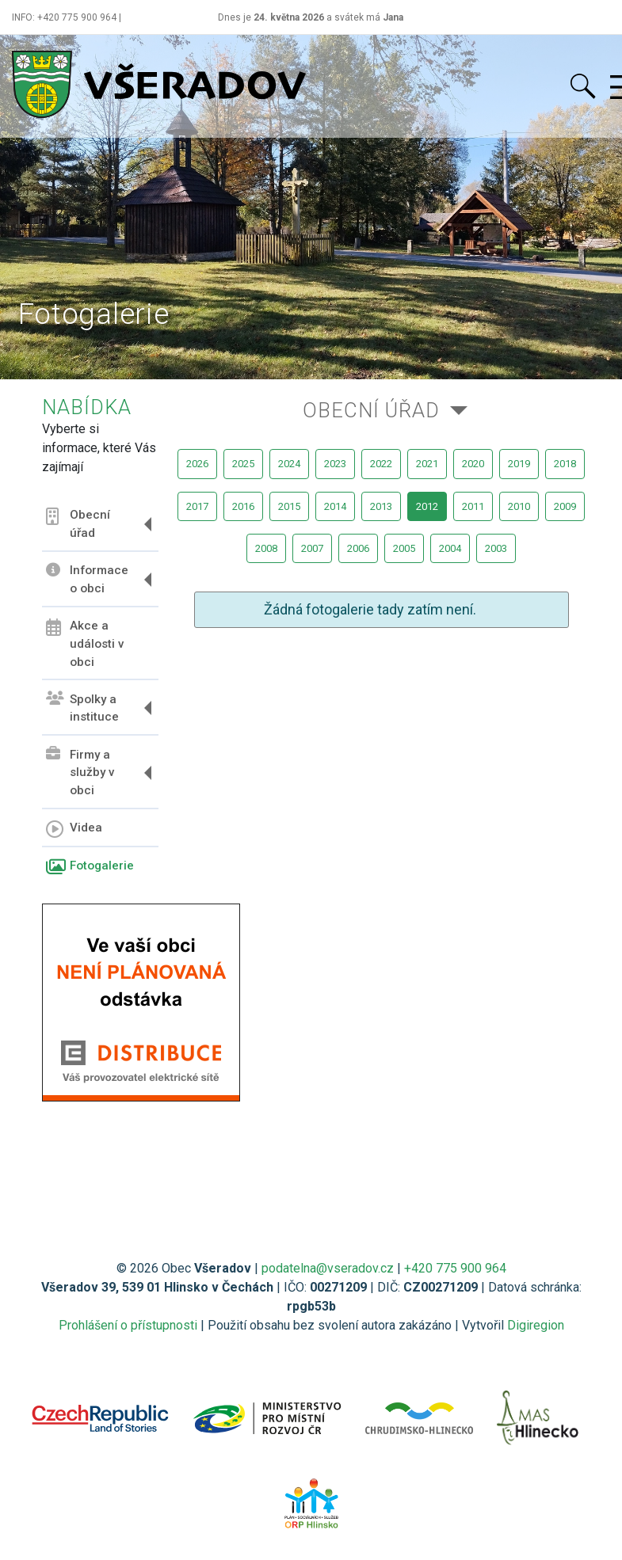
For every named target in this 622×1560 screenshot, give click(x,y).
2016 (243, 506)
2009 (565, 506)
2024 (289, 464)
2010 (519, 506)
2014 (335, 506)
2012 (427, 506)
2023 (335, 464)
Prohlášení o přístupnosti (128, 1325)
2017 (197, 506)
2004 (450, 548)
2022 (381, 464)
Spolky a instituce (82, 707)
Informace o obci (87, 579)
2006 (358, 548)
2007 (312, 548)
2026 (197, 464)
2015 (289, 506)
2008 (266, 548)
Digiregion (535, 1325)
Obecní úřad (78, 524)
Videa (74, 829)
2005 (404, 548)
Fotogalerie (90, 867)
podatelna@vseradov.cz (327, 1268)
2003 (496, 548)
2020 (473, 464)
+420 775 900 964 (455, 1268)
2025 (243, 464)
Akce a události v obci (85, 643)
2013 (381, 506)
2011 (473, 506)
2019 (519, 464)
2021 (427, 464)
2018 (565, 464)
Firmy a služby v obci (80, 772)
